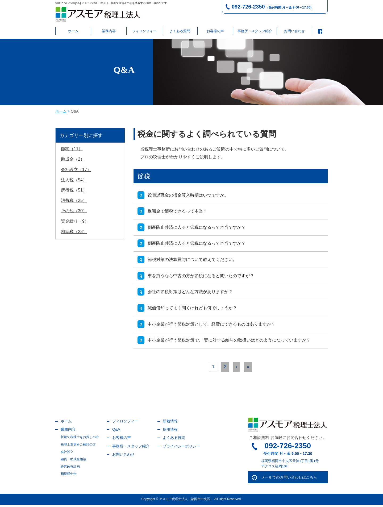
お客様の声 (215, 31)
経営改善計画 (70, 468)
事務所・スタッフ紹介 (255, 31)
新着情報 (170, 423)
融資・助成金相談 (73, 461)
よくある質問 (179, 31)
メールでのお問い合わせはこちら (289, 479)
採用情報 (170, 431)
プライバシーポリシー (181, 448)
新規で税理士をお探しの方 (80, 439)
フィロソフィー (144, 31)
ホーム (73, 31)
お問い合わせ (294, 31)
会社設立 (67, 454)
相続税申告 (69, 476)
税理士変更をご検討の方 (78, 446)
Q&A (116, 431)
